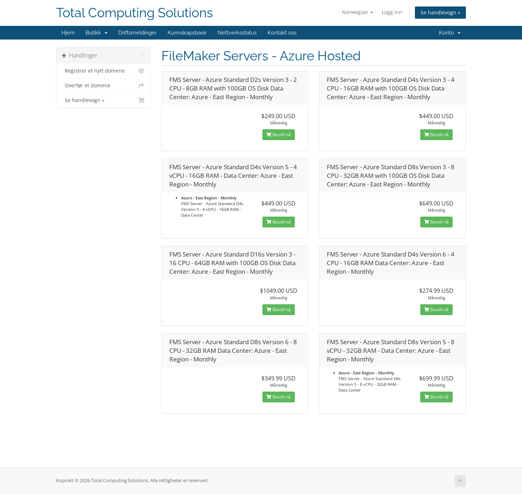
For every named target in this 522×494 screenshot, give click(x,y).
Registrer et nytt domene (103, 70)
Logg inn (392, 12)
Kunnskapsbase (187, 32)
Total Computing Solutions (134, 12)
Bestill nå (278, 134)
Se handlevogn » (440, 12)
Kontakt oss (282, 32)
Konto (450, 32)
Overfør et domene (103, 85)
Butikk (96, 32)
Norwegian (357, 12)
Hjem (68, 32)
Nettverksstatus (237, 32)
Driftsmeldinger (137, 32)
